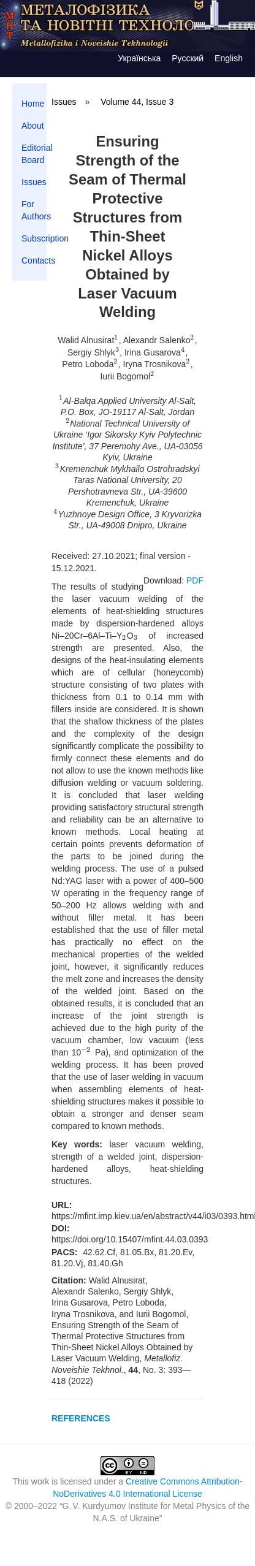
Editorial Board (34, 154)
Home (32, 103)
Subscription (34, 238)
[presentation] (116, 341)
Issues (33, 182)
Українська (139, 58)
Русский (188, 58)
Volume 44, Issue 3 (137, 102)
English (229, 58)
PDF (195, 580)
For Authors (34, 210)
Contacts (34, 260)
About (32, 126)
